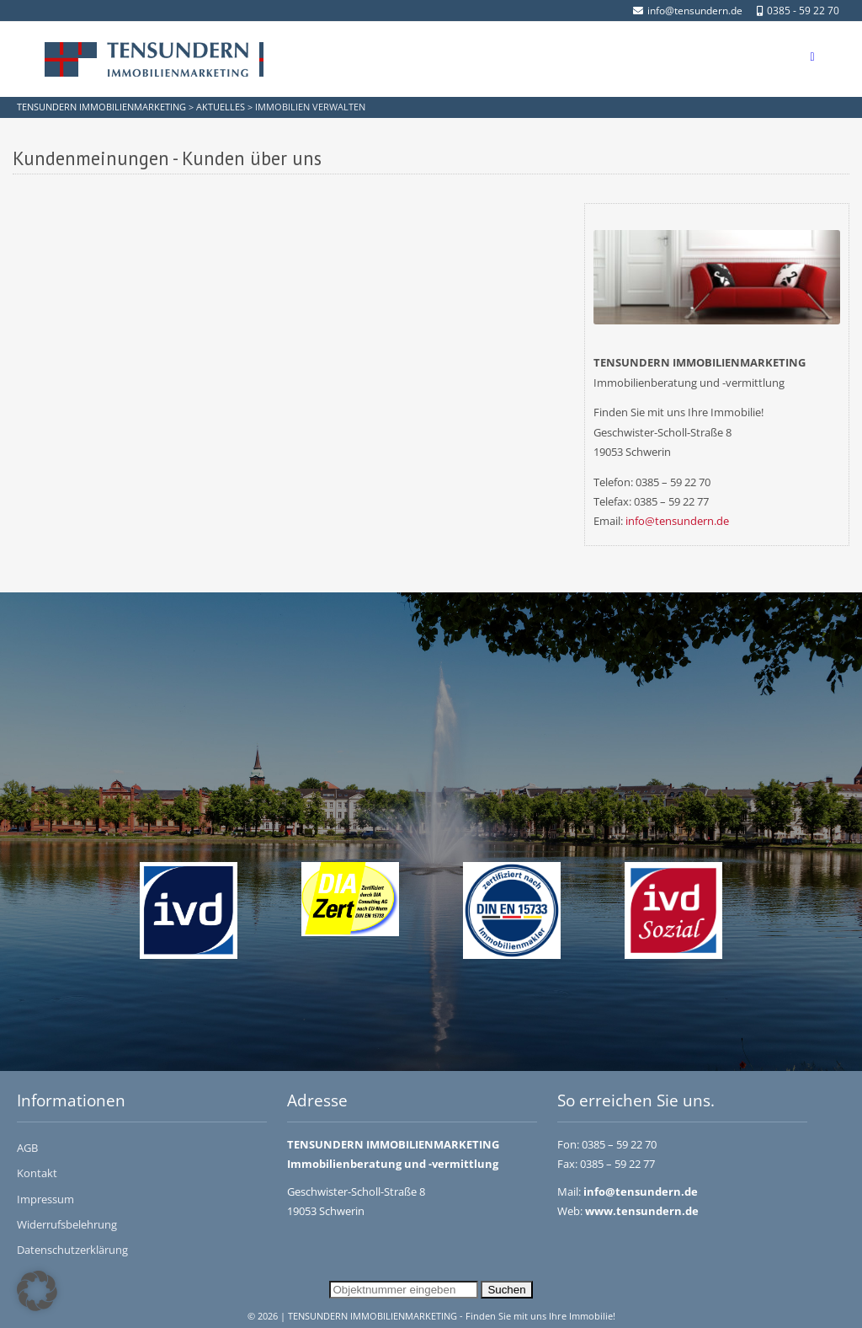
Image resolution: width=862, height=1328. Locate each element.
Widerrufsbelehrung (67, 1224)
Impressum (45, 1199)
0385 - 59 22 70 (798, 10)
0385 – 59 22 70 (619, 1144)
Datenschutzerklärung (72, 1249)
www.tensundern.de (642, 1210)
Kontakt (37, 1173)
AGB (27, 1147)
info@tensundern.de (687, 10)
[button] (37, 1291)
